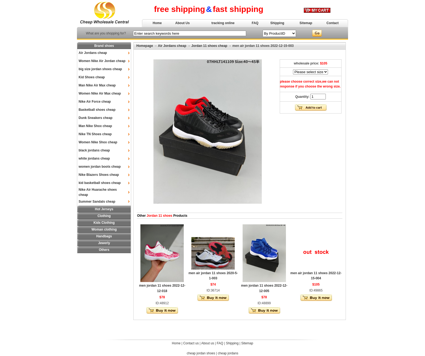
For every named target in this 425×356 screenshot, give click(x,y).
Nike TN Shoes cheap (95, 134)
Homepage (144, 46)
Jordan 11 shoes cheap (209, 46)
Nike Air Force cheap (95, 101)
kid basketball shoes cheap (100, 183)
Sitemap (306, 23)
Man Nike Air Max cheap (97, 85)
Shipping (277, 23)
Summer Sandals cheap (97, 201)
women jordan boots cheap (100, 167)
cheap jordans (228, 353)
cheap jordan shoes (201, 353)
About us (207, 343)
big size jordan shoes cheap (100, 69)
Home (157, 23)
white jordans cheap (94, 158)
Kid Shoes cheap (92, 77)
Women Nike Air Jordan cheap (102, 61)
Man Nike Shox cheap (95, 126)
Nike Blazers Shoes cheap (99, 175)
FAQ (255, 23)
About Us (182, 23)
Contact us (191, 343)
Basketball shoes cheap (97, 110)
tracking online (222, 23)
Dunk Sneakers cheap (95, 118)
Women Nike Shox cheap (98, 142)
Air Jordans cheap (93, 53)
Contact (333, 23)
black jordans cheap (94, 150)
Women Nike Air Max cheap (100, 93)
